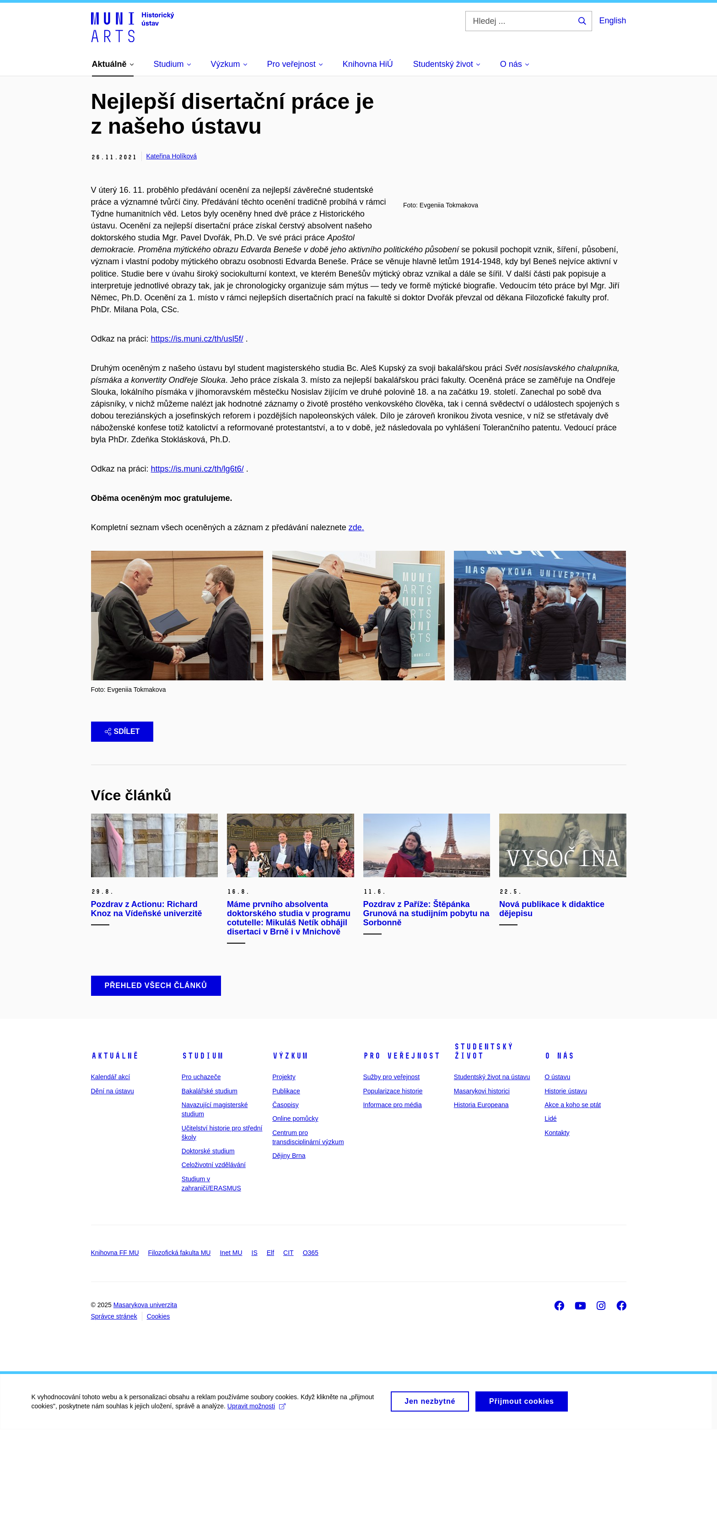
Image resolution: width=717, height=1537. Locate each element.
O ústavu (557, 1184)
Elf (270, 1360)
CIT (288, 1360)
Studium (202, 1163)
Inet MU (231, 1360)
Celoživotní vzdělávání (214, 1272)
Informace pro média (392, 1212)
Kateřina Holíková (171, 156)
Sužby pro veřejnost (391, 1184)
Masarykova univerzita (145, 1412)
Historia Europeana (481, 1212)
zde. (356, 635)
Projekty (284, 1184)
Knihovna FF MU (115, 1360)
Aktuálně (115, 1163)
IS (255, 1360)
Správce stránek (114, 1424)
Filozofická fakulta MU (179, 1360)
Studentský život (483, 1158)
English (612, 20)
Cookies (158, 1424)
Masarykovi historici (482, 1198)
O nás (559, 1163)
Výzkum (290, 1163)
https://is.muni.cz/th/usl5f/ (197, 386)
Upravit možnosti (257, 1518)
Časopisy (285, 1212)
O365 (310, 1360)
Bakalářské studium (209, 1198)
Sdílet (122, 838)
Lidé (550, 1226)
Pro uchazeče (201, 1184)
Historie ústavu (565, 1198)
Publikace (286, 1198)
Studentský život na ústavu (492, 1184)
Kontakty (556, 1240)
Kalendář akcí (110, 1184)
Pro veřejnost (401, 1163)
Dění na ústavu (112, 1198)
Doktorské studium (208, 1258)
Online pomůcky (295, 1226)
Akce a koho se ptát (572, 1212)
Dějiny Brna (288, 1263)
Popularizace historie (392, 1198)
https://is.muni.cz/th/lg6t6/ (197, 576)
